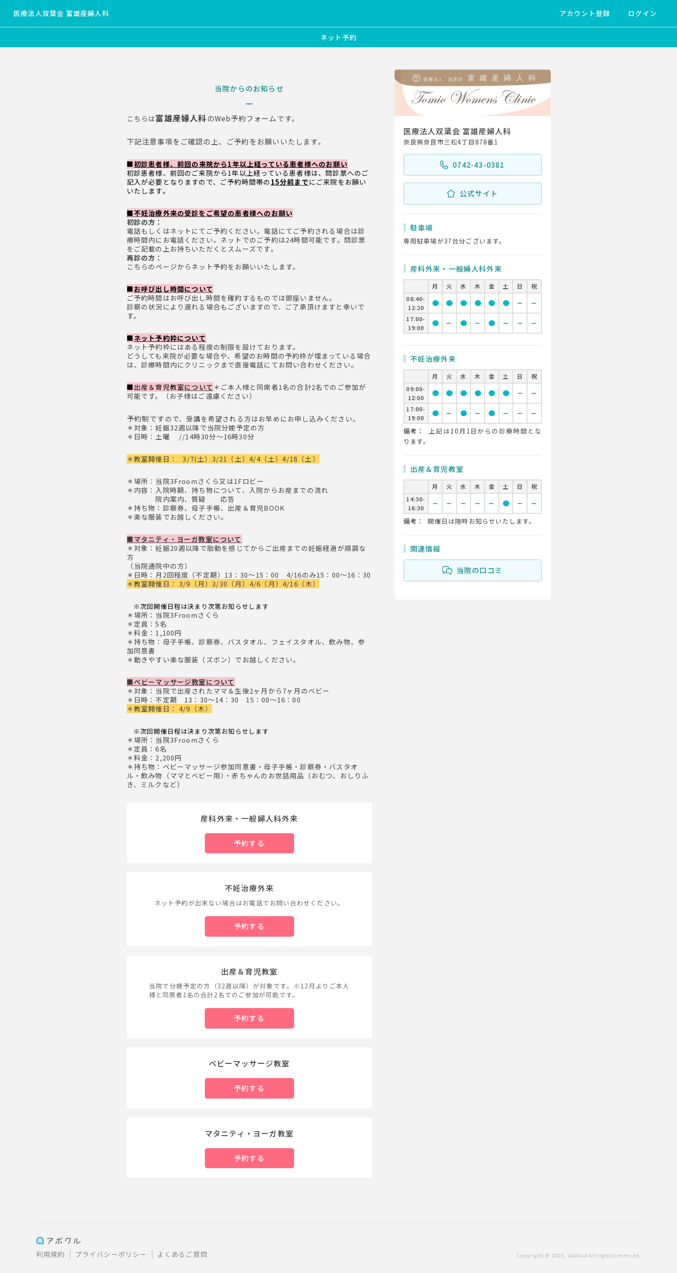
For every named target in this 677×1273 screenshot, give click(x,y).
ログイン (642, 13)
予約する (249, 843)
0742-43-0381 (472, 165)
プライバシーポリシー (111, 1254)
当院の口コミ (472, 570)
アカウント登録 (585, 13)
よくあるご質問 (182, 1254)
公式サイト (472, 193)
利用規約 (50, 1254)
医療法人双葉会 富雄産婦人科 (61, 13)
